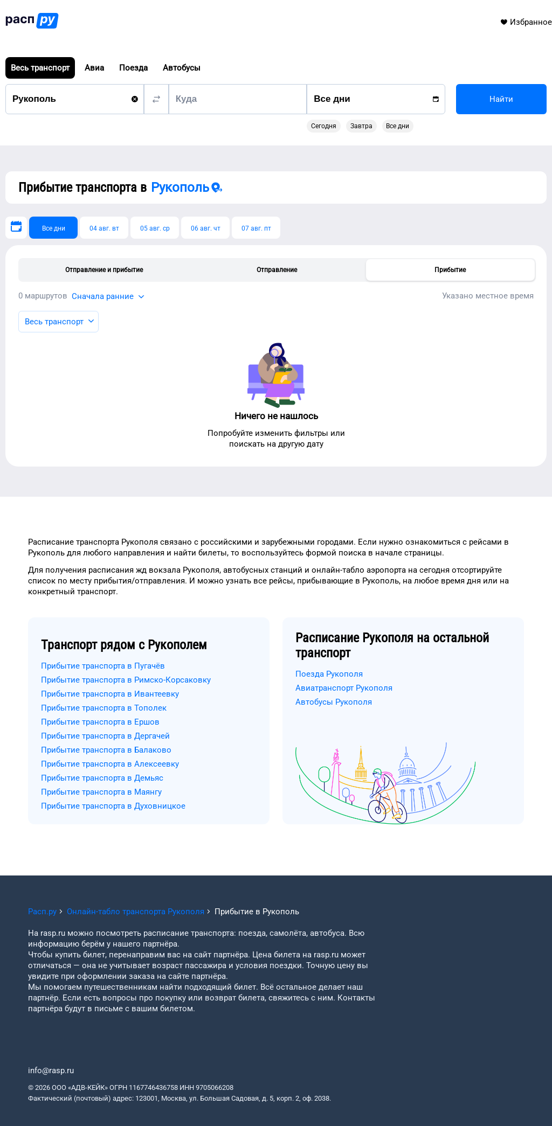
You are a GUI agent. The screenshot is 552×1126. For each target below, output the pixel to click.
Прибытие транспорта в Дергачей (105, 736)
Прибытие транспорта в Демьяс (102, 778)
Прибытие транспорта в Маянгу (101, 792)
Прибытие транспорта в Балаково (106, 750)
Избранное (526, 22)
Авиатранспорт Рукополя (343, 688)
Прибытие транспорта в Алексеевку (110, 764)
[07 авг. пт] (256, 228)
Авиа (94, 68)
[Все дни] (53, 228)
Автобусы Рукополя (333, 702)
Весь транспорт (40, 68)
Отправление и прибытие (104, 270)
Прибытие (450, 270)
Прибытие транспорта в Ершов (100, 722)
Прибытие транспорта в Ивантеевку (110, 694)
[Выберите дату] (16, 228)
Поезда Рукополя (329, 674)
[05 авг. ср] (154, 228)
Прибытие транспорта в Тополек (104, 708)
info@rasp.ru (51, 1070)
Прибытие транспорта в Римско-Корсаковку (126, 680)
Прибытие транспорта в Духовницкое (113, 806)
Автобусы (182, 68)
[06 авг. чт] (205, 228)
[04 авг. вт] (104, 228)
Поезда (133, 68)
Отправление (277, 270)
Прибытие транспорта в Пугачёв (103, 666)
